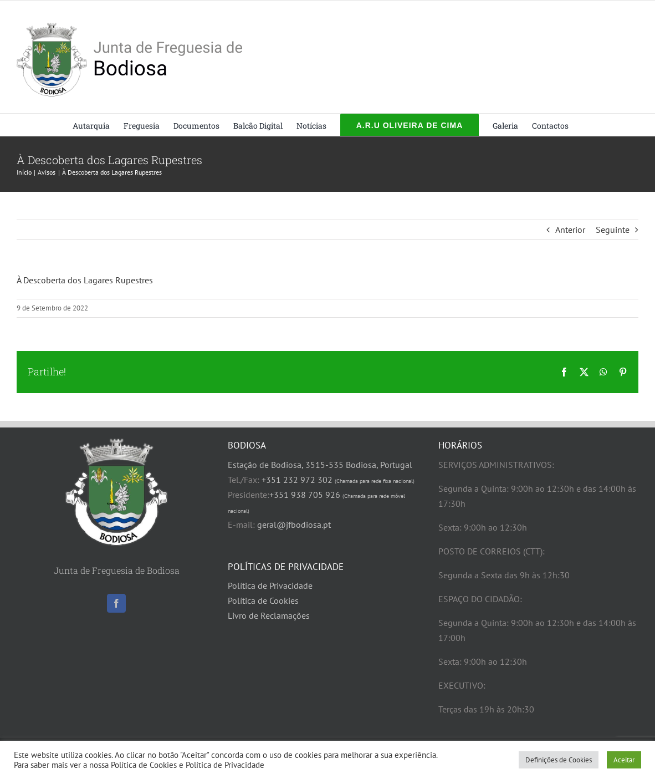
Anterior (570, 229)
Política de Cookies (263, 600)
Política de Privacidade (270, 585)
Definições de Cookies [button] (558, 760)
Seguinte (613, 229)
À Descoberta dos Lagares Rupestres (85, 280)
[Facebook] (116, 603)
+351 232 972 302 (338, 479)
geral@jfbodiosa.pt (294, 524)
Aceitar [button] (623, 760)
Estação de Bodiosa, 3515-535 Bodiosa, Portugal (320, 464)
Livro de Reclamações (269, 615)
